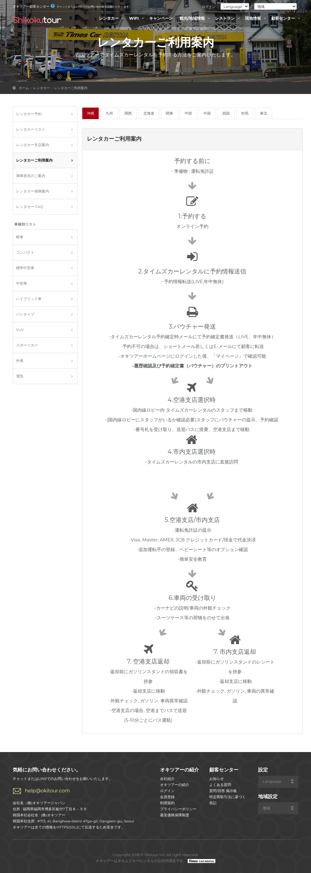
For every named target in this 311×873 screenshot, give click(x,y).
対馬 (244, 113)
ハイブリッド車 (29, 298)
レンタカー (112, 18)
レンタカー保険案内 (32, 191)
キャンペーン (161, 18)
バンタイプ (25, 314)
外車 (19, 360)
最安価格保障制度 (174, 815)
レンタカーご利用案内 (70, 88)
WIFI (137, 18)
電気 (19, 376)
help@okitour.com (47, 791)
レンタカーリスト (30, 129)
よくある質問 (220, 784)
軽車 (19, 237)
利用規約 (167, 803)
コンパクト (25, 252)
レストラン (228, 18)
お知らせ (216, 778)
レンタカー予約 (29, 114)
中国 (207, 113)
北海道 (148, 113)
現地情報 (256, 18)
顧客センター (286, 18)
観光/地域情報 (195, 18)
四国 (226, 113)
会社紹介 (167, 778)
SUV (20, 329)
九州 (109, 113)
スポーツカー (27, 345)
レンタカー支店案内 (32, 144)
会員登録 (167, 796)
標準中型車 (25, 268)
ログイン (208, 7)
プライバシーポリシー (178, 809)
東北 (263, 113)
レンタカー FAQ (29, 206)
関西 (128, 113)
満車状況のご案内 (30, 175)
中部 (188, 113)
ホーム (24, 88)
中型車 (21, 283)
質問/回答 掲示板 (223, 790)
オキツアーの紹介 (174, 784)
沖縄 (90, 113)
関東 (169, 113)
